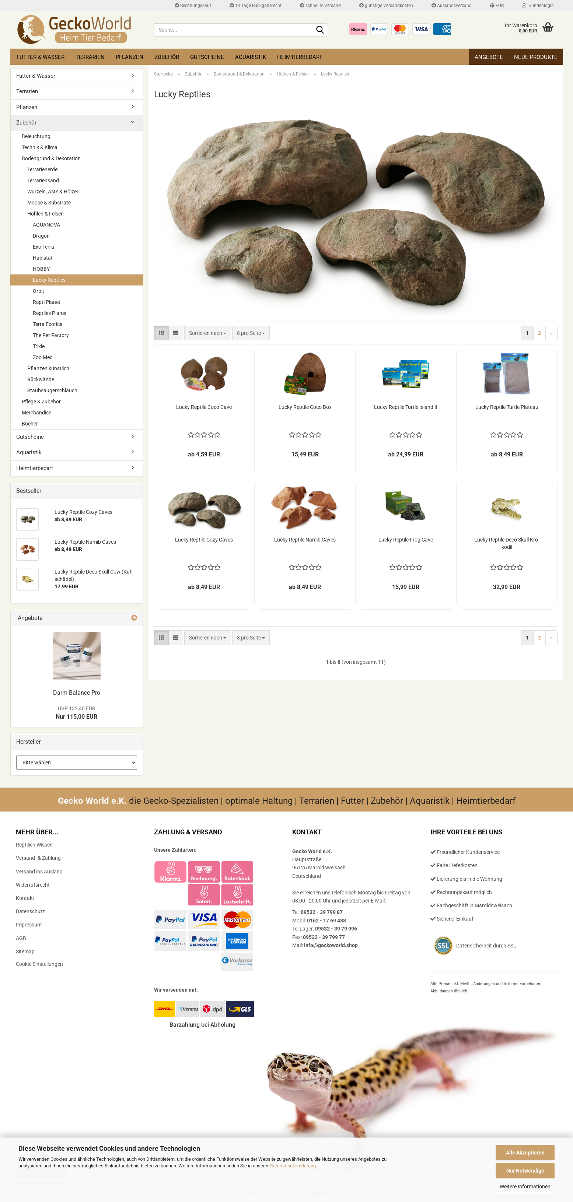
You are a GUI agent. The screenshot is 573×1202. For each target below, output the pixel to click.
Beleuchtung (36, 136)
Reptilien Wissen (34, 845)
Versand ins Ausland (39, 872)
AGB (21, 938)
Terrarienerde (42, 169)
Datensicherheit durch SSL (486, 946)
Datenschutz (30, 911)
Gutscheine (207, 57)
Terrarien (90, 57)
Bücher (30, 424)
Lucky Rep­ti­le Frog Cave (405, 540)
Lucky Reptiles (49, 280)
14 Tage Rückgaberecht (256, 5)
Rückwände (40, 379)
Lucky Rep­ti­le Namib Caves (305, 540)
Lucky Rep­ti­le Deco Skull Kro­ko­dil (506, 543)
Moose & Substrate (49, 203)
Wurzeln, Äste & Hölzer (52, 192)
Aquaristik (250, 57)
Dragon (41, 236)
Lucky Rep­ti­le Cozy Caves (204, 540)
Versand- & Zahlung (38, 858)
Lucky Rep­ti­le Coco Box (305, 407)
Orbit (38, 291)
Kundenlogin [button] (538, 5)
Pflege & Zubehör (41, 401)
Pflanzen (129, 57)
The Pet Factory (51, 335)
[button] (497, 5)
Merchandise (36, 413)
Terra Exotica (48, 324)
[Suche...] (320, 30)
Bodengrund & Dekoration (51, 158)
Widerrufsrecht (33, 885)
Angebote (489, 57)
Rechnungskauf (193, 5)
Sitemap (25, 951)
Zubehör (166, 57)
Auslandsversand (452, 5)
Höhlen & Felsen (45, 214)
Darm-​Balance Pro (76, 692)
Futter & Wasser (40, 57)
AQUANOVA (46, 225)
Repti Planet (46, 302)
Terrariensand (43, 180)
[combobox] (207, 333)
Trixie (39, 346)
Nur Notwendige (525, 1171)
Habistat (43, 258)
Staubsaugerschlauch (52, 390)
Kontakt (25, 898)
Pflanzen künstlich (48, 368)
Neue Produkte (536, 57)
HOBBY (41, 269)
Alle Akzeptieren (525, 1153)
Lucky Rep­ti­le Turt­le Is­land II (405, 407)
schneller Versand (320, 5)
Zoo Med (43, 357)
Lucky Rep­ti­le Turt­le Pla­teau (506, 407)
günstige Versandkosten (386, 5)
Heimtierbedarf (299, 57)
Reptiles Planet (50, 313)
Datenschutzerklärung (293, 1165)
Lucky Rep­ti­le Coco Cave (204, 407)
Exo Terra (43, 247)
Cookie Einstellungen (39, 964)
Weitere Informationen (525, 1186)
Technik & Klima (39, 147)
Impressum (29, 925)
